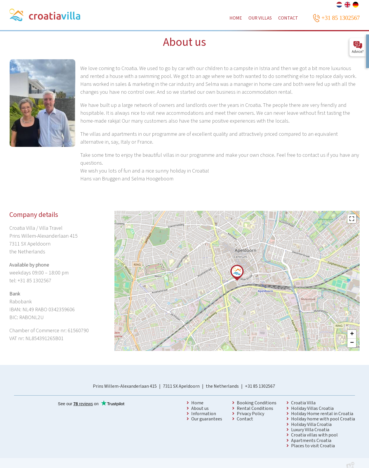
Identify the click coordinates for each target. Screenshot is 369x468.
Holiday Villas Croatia (312, 408)
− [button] (352, 343)
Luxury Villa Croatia (310, 429)
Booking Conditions (256, 403)
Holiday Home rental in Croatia (322, 413)
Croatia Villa (303, 403)
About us (200, 408)
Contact (245, 419)
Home (197, 403)
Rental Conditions (255, 408)
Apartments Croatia (311, 440)
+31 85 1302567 (260, 386)
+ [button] (352, 334)
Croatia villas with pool (314, 435)
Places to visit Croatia (313, 445)
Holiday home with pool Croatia (323, 419)
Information (203, 413)
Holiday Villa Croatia (311, 424)
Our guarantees (206, 419)
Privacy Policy (250, 413)
